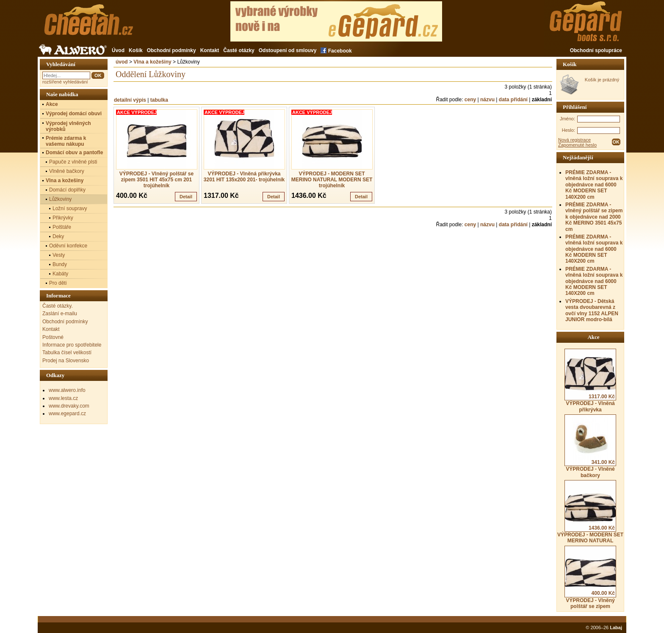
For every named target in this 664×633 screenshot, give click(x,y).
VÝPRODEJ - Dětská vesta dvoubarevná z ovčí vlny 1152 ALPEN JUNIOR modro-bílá (591, 310)
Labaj (616, 627)
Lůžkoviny (60, 199)
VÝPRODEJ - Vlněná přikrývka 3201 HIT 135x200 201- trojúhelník (244, 177)
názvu (487, 100)
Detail (186, 196)
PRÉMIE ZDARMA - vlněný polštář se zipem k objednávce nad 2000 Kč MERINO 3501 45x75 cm (593, 217)
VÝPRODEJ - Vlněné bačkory (590, 446)
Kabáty (60, 273)
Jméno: (567, 118)
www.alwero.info (67, 390)
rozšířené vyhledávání (65, 81)
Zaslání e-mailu (59, 313)
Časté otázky (238, 50)
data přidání (513, 100)
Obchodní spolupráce (596, 50)
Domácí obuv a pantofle (74, 152)
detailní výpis (130, 100)
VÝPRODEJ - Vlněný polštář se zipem (590, 577)
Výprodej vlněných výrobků (68, 126)
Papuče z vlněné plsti (73, 161)
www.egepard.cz (67, 413)
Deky (58, 236)
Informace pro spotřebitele (71, 345)
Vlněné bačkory (66, 171)
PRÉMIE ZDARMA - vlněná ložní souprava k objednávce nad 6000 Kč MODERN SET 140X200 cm (593, 184)
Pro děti (57, 283)
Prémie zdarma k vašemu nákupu (66, 141)
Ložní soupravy (70, 208)
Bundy (60, 264)
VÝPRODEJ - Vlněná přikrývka (590, 380)
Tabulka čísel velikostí (66, 352)
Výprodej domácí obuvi (74, 113)
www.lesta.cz (63, 398)
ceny (470, 100)
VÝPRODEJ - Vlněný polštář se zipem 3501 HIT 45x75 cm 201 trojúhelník (156, 180)
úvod (122, 62)
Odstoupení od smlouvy (288, 50)
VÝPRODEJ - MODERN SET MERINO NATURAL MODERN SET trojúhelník (332, 180)
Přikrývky (63, 217)
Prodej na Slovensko (65, 361)
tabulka (159, 100)
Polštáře (62, 227)
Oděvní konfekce (68, 245)
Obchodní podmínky (171, 50)
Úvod (118, 50)
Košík (136, 50)
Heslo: (568, 130)
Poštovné (53, 337)
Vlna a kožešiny (152, 62)
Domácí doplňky (67, 189)
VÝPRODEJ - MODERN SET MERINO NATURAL (590, 512)
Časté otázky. (57, 306)
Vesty (59, 255)
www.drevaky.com (69, 406)
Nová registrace (574, 139)
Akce (52, 104)
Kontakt (209, 50)
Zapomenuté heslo (577, 144)
